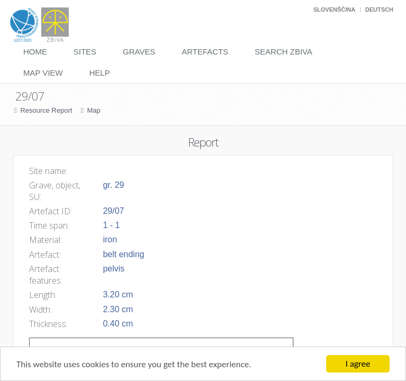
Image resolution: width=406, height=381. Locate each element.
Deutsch (379, 9)
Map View (43, 72)
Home (35, 51)
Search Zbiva (283, 51)
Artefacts (205, 51)
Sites (84, 51)
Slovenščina (334, 9)
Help (99, 72)
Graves (139, 51)
